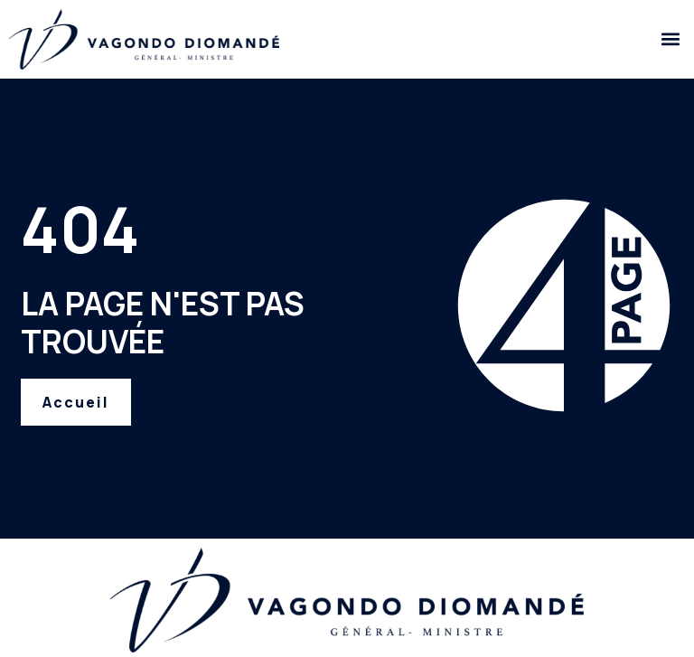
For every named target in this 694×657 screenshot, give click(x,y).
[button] (670, 39)
